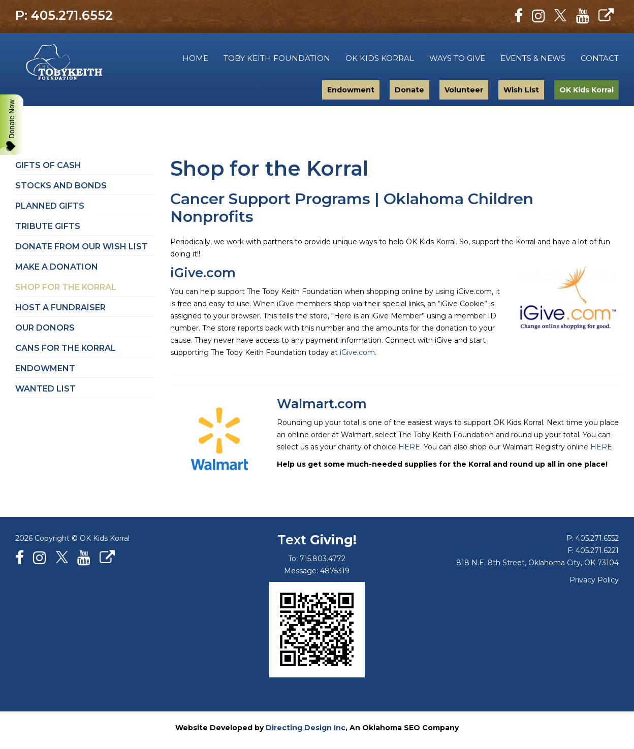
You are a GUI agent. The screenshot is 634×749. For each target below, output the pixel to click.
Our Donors (45, 328)
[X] (560, 16)
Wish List (521, 89)
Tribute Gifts (47, 226)
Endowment (350, 89)
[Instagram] (538, 16)
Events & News (532, 58)
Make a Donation (56, 267)
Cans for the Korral (65, 348)
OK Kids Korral (379, 58)
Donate (409, 89)
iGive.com (203, 272)
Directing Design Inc (305, 727)
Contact (600, 58)
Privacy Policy (594, 579)
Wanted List (45, 389)
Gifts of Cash (48, 165)
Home (195, 58)
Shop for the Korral (65, 287)
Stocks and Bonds (61, 185)
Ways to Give (457, 58)
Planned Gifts (49, 206)
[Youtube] (582, 16)
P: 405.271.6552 (64, 15)
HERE (409, 446)
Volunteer (464, 89)
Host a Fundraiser (60, 307)
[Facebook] (518, 16)
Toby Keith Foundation (90, 63)
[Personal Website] (606, 16)
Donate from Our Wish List (81, 246)
